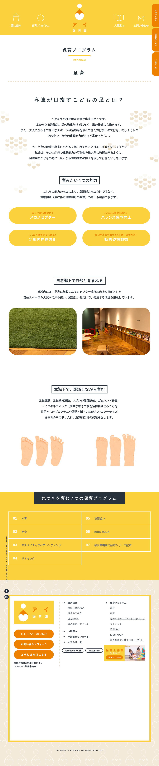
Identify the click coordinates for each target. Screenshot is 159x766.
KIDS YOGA (104, 532)
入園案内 (119, 25)
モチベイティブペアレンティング (46, 545)
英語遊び (101, 518)
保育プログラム (40, 25)
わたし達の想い (76, 607)
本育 (24, 518)
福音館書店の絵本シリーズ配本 (118, 545)
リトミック (29, 558)
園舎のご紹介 (75, 613)
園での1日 (73, 618)
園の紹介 (16, 25)
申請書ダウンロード (78, 636)
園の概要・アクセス (78, 624)
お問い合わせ (141, 25)
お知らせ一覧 (75, 642)
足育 (24, 532)
